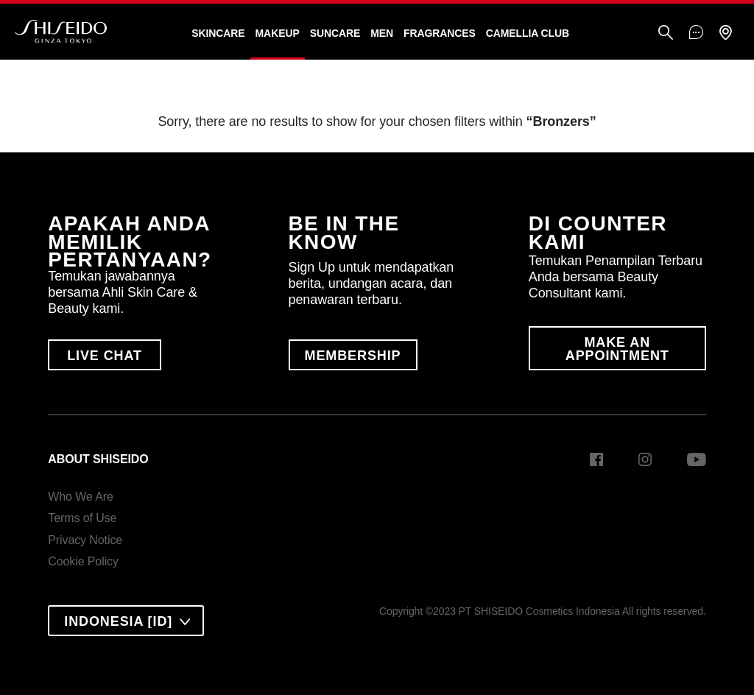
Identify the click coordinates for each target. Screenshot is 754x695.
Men (381, 33)
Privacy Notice (85, 540)
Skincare (217, 33)
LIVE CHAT (104, 355)
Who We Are (80, 496)
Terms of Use (82, 518)
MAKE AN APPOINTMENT (617, 349)
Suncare (335, 33)
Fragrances (440, 33)
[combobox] (126, 620)
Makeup (278, 33)
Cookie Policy (83, 561)
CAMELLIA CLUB (527, 33)
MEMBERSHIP (353, 355)
